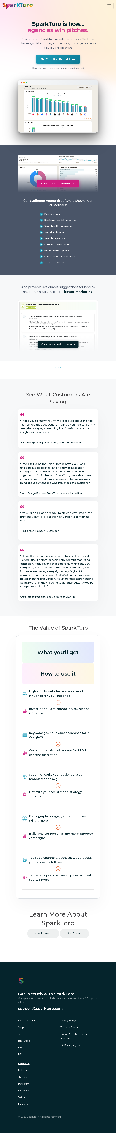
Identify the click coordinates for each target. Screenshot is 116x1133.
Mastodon (23, 1104)
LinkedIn (23, 1070)
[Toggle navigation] (109, 6)
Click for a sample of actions (58, 344)
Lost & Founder (26, 1020)
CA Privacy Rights (70, 1045)
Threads (22, 1077)
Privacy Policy (68, 1020)
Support (22, 1027)
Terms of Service (69, 1027)
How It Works (43, 933)
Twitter (22, 1097)
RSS (20, 1054)
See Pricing (74, 933)
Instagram (23, 1083)
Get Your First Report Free (58, 59)
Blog (20, 1047)
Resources (24, 1040)
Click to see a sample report (58, 183)
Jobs (20, 1034)
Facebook (23, 1090)
